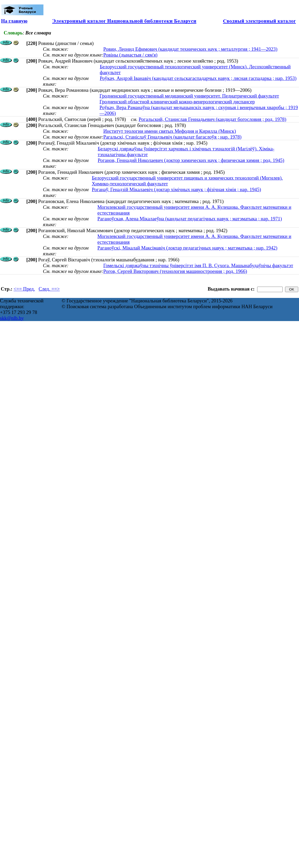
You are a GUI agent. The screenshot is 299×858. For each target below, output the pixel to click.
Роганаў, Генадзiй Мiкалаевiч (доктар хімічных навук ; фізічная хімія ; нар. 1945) (176, 189)
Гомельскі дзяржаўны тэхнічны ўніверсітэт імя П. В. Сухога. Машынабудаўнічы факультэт (198, 265)
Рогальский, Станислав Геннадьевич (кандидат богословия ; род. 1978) (212, 119)
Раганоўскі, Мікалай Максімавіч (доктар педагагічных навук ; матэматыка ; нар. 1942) (187, 248)
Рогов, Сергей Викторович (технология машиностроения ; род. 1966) (175, 271)
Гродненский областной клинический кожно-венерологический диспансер (177, 101)
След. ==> (49, 289)
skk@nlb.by (12, 318)
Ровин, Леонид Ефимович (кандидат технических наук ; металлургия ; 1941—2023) (190, 49)
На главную (14, 21)
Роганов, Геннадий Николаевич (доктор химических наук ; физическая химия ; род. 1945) (191, 160)
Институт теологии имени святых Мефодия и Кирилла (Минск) (169, 131)
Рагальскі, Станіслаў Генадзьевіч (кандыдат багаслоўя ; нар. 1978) (172, 137)
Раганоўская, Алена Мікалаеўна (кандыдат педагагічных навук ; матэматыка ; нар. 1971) (189, 218)
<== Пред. (24, 289)
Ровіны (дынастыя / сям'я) (130, 55)
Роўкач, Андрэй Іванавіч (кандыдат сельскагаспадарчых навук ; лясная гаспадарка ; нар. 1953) (198, 78)
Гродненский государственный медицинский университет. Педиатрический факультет (189, 96)
